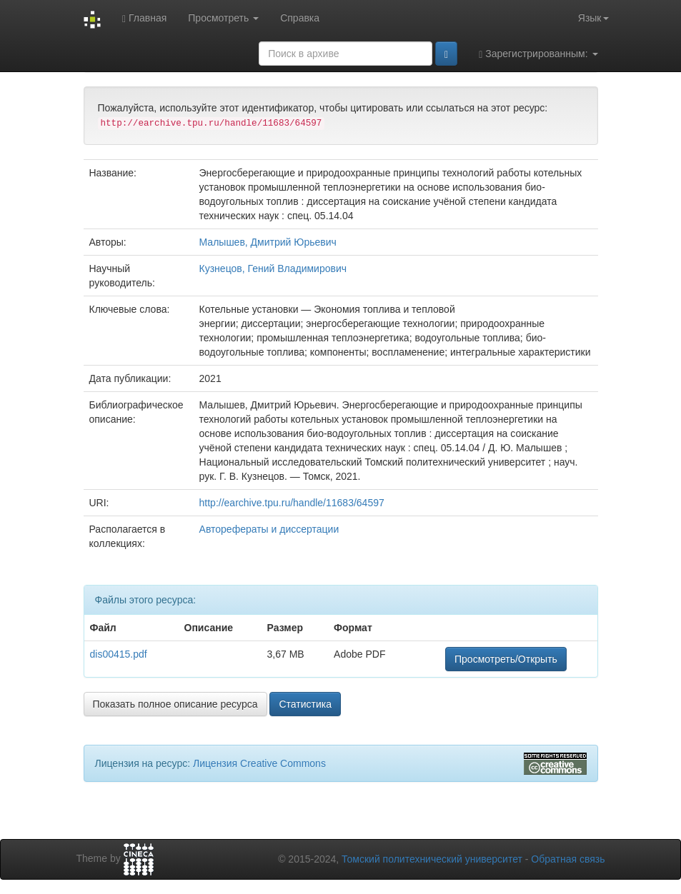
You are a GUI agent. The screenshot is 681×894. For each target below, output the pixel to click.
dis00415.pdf (118, 654)
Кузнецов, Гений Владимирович (273, 268)
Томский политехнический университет (432, 859)
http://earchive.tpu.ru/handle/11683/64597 (291, 502)
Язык (593, 18)
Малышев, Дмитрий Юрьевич (268, 242)
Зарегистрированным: (538, 54)
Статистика (305, 704)
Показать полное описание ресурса (175, 704)
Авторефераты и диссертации (269, 529)
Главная (144, 18)
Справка (299, 18)
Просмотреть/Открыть (505, 659)
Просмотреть (223, 18)
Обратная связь (568, 859)
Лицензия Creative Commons (259, 763)
